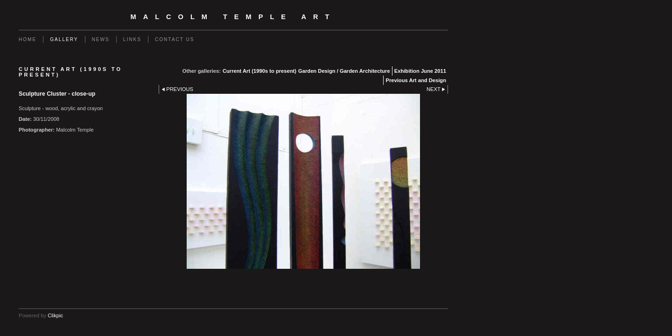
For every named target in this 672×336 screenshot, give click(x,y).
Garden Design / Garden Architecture (344, 71)
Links (132, 39)
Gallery (64, 39)
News (101, 39)
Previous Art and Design (415, 80)
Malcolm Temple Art (233, 17)
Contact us (175, 39)
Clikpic (55, 315)
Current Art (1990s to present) (259, 71)
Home (27, 39)
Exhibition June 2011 (420, 71)
